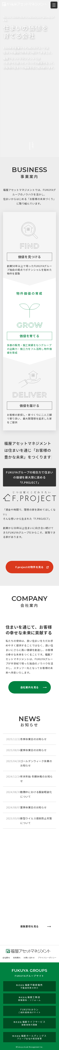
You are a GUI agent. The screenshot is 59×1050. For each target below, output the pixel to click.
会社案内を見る (29, 687)
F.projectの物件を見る (29, 567)
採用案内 (16, 957)
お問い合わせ (29, 957)
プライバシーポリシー (47, 957)
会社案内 (6, 957)
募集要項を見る (29, 926)
